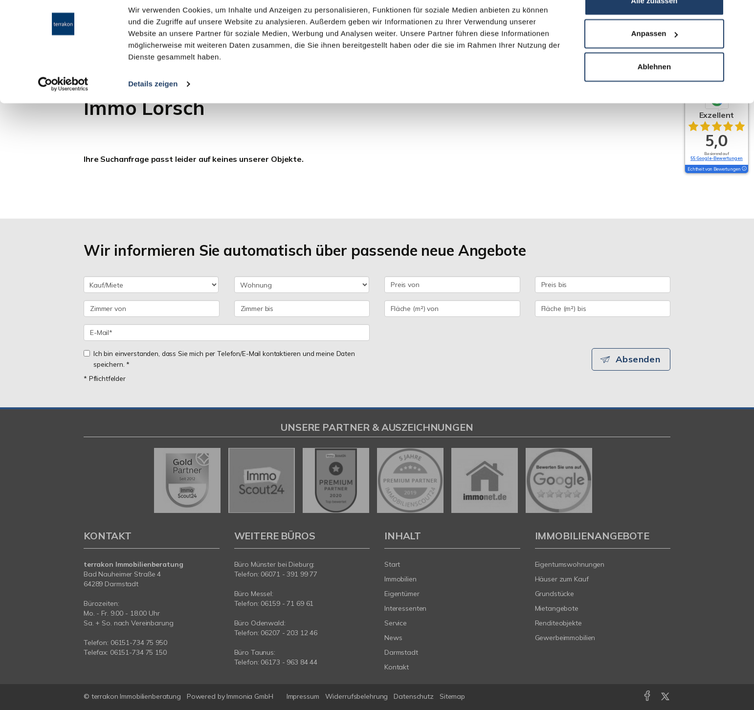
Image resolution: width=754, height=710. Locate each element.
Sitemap (452, 696)
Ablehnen (654, 92)
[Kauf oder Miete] (151, 284)
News (393, 637)
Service (395, 623)
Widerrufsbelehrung (356, 696)
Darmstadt (401, 652)
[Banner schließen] (738, 15)
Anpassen (654, 59)
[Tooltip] (744, 169)
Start (392, 564)
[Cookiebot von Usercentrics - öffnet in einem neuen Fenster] (63, 109)
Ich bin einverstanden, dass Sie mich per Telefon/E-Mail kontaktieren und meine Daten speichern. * (219, 358)
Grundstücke (555, 593)
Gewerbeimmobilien (565, 637)
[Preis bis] (603, 284)
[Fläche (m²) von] (452, 308)
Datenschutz (414, 696)
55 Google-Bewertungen (716, 158)
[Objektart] (301, 284)
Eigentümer (402, 593)
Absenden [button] (639, 359)
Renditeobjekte (558, 623)
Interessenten (405, 608)
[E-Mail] (227, 332)
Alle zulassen (654, 26)
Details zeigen (152, 109)
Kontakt (396, 667)
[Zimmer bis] (302, 308)
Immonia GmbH (249, 696)
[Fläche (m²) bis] (603, 308)
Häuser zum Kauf (562, 579)
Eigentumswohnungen (570, 564)
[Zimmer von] (152, 308)
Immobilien (400, 579)
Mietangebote (557, 608)
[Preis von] (452, 284)
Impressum (303, 696)
